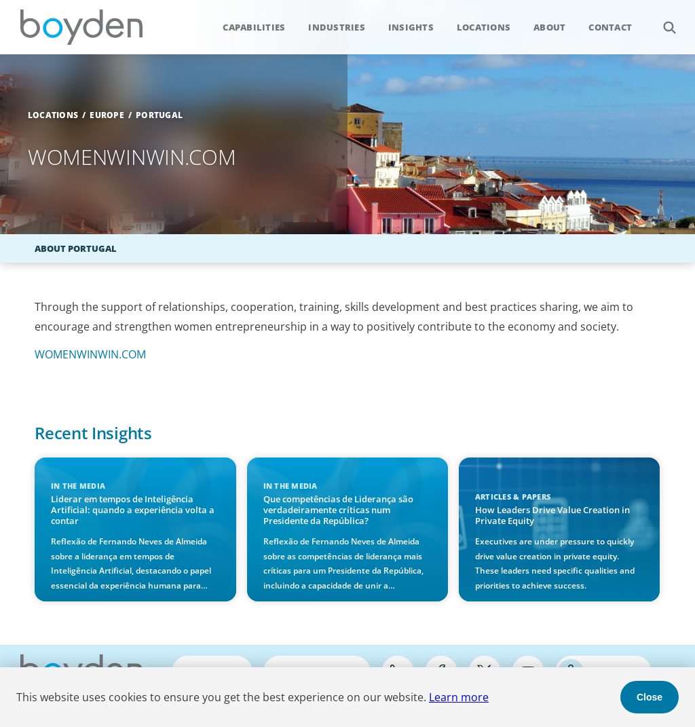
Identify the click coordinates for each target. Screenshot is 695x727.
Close (649, 697)
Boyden (81, 27)
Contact (610, 27)
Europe (107, 115)
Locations (483, 27)
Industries (336, 27)
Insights (411, 27)
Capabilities (254, 27)
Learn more (459, 697)
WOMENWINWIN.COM (90, 354)
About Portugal (76, 248)
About (549, 27)
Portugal (159, 115)
